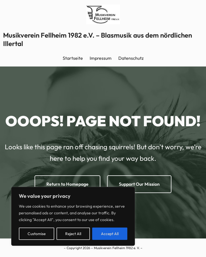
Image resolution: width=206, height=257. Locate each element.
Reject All (73, 233)
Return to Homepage (67, 184)
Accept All (110, 233)
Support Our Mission (139, 184)
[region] (73, 216)
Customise (37, 233)
